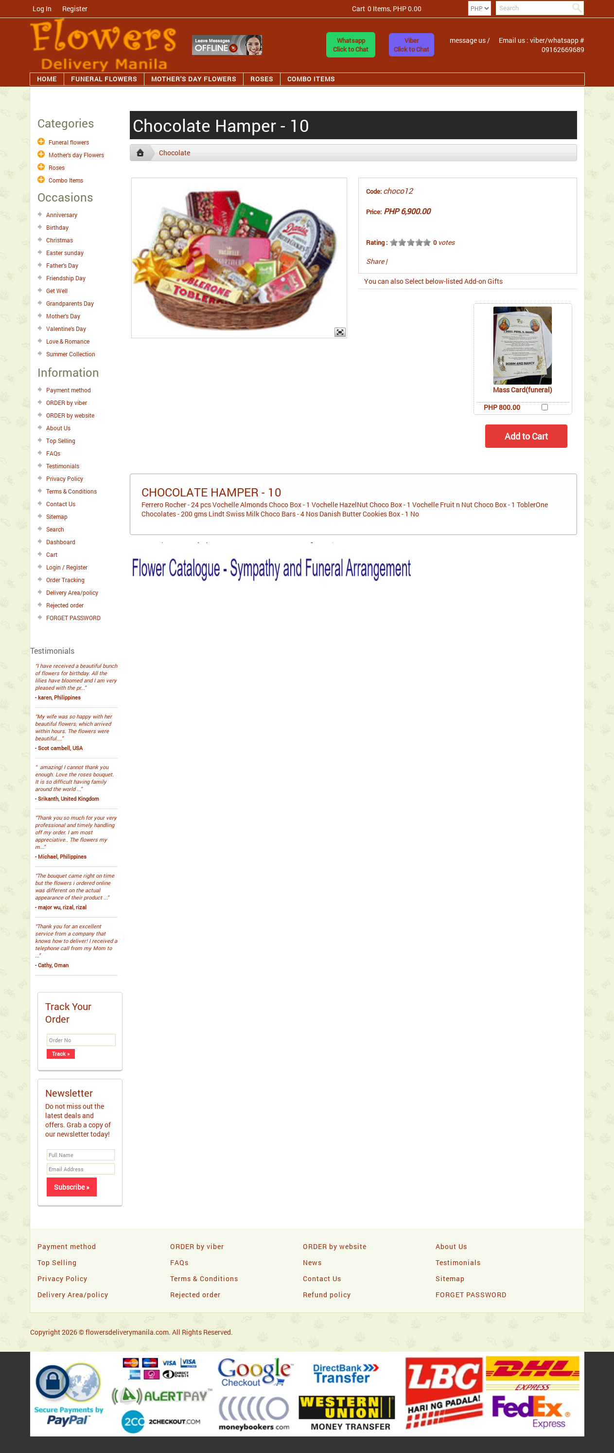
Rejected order (65, 605)
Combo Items (311, 78)
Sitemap (57, 516)
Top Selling (60, 440)
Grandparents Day (70, 303)
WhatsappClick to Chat (350, 45)
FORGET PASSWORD (73, 618)
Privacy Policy (64, 478)
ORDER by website (70, 415)
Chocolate (174, 152)
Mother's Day (63, 316)
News (312, 1262)
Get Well (57, 290)
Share (375, 261)
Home (47, 78)
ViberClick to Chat (411, 45)
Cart (51, 554)
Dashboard (60, 542)
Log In (42, 8)
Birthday (57, 227)
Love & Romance (67, 341)
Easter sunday (65, 253)
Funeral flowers (104, 78)
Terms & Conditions (71, 491)
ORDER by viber (66, 402)
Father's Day (62, 265)
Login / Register (67, 567)
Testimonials (62, 466)
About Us (58, 428)
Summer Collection (70, 354)
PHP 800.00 (502, 407)
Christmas (59, 240)
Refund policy (327, 1294)
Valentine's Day (66, 328)
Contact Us (60, 504)
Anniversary (61, 215)
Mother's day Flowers (193, 78)
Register (75, 8)
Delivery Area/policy (72, 592)
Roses (261, 78)
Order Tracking (65, 580)
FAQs (53, 453)
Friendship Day (66, 278)
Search (55, 529)
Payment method (68, 390)
